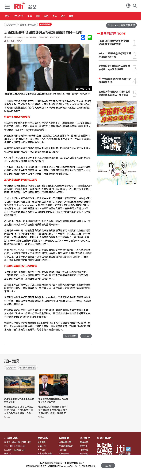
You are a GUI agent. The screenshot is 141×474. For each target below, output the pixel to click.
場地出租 (84, 446)
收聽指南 (64, 438)
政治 (84, 16)
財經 (49, 16)
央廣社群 (63, 450)
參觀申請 (84, 442)
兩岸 (37, 16)
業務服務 (85, 438)
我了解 (108, 464)
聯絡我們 (8, 454)
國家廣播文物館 (44, 454)
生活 (72, 16)
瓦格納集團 (11, 24)
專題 (95, 16)
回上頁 (86, 336)
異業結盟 (84, 454)
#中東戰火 (23, 16)
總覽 (7, 16)
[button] (7, 7)
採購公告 (41, 446)
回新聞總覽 (69, 336)
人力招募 (41, 450)
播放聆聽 (45, 24)
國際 (61, 16)
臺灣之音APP (105, 438)
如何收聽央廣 (65, 442)
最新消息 (41, 442)
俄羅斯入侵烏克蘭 (28, 24)
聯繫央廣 (12, 438)
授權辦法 (84, 450)
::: (5, 438)
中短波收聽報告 (66, 446)
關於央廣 (42, 438)
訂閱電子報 (64, 454)
